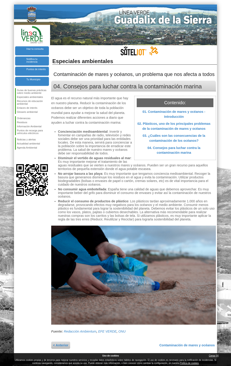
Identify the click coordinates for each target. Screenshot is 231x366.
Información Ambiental (29, 126)
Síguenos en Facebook (18, 157)
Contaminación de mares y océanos (187, 345)
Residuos (22, 122)
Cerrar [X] (214, 355)
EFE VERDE (107, 331)
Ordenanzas (23, 118)
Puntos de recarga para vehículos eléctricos (30, 132)
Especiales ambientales (30, 97)
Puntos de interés (36, 69)
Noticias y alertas (26, 139)
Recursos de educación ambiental (30, 102)
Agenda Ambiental (27, 147)
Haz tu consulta (35, 48)
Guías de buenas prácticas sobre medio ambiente (31, 91)
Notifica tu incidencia (31, 60)
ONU (122, 331)
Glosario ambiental (27, 112)
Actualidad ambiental (28, 143)
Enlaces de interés (27, 107)
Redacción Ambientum (80, 331)
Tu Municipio (33, 79)
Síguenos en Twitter (25, 157)
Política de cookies (189, 363)
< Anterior (60, 345)
